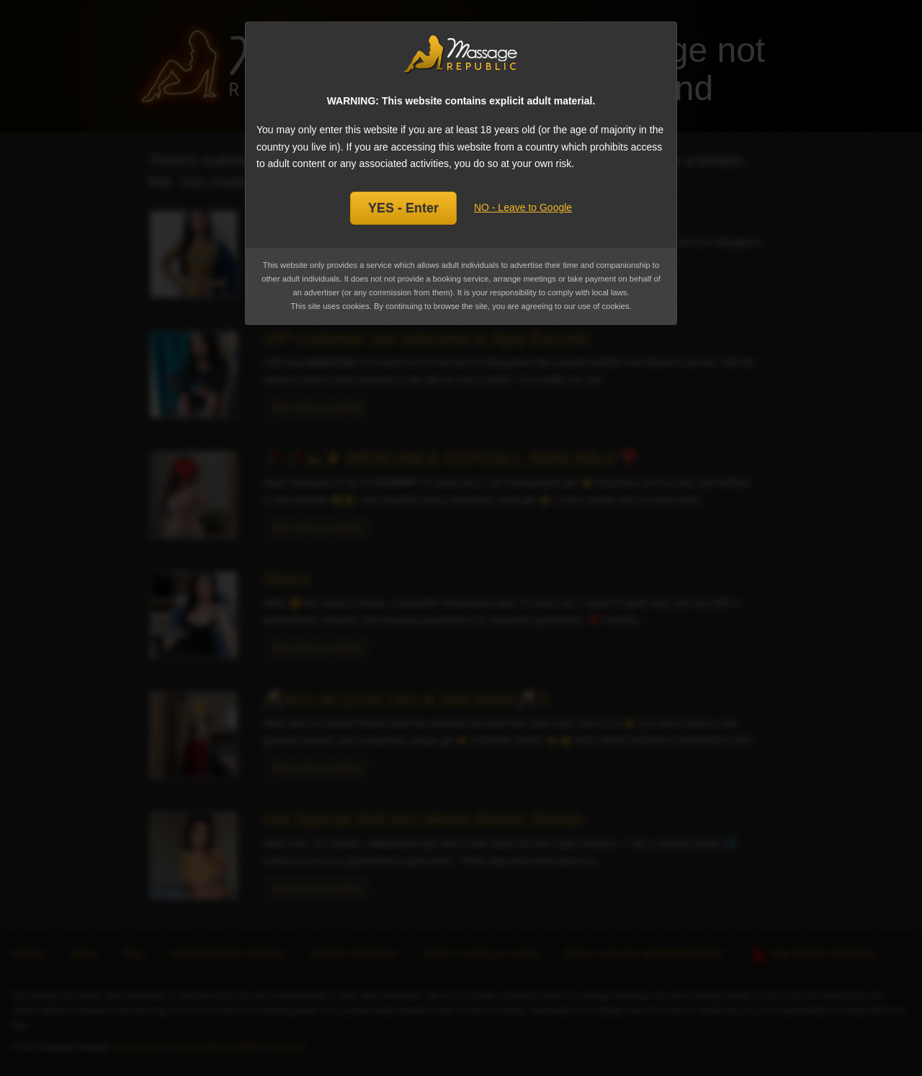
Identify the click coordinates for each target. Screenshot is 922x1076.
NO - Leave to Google (523, 207)
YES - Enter (403, 208)
